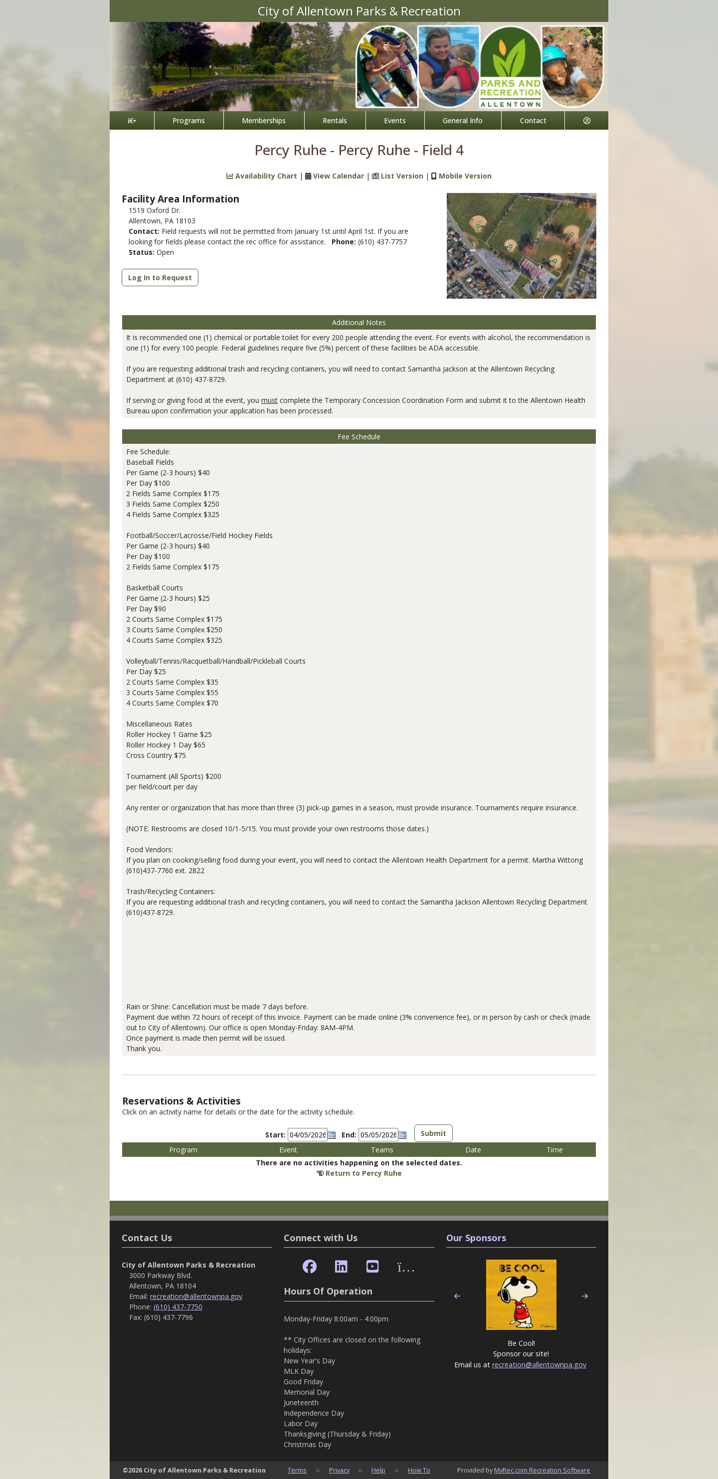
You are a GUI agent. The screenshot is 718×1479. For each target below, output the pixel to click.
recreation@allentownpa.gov (196, 1296)
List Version (402, 176)
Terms (297, 1470)
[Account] (586, 120)
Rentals (335, 120)
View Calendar (338, 176)
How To (419, 1470)
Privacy (339, 1470)
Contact (533, 120)
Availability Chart (261, 176)
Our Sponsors (476, 1238)
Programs (189, 120)
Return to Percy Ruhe (364, 1173)
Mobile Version (465, 176)
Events (395, 120)
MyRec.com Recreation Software (542, 1470)
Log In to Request (160, 277)
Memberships (264, 120)
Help (378, 1470)
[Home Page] (132, 120)
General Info (463, 120)
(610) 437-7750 (178, 1306)
